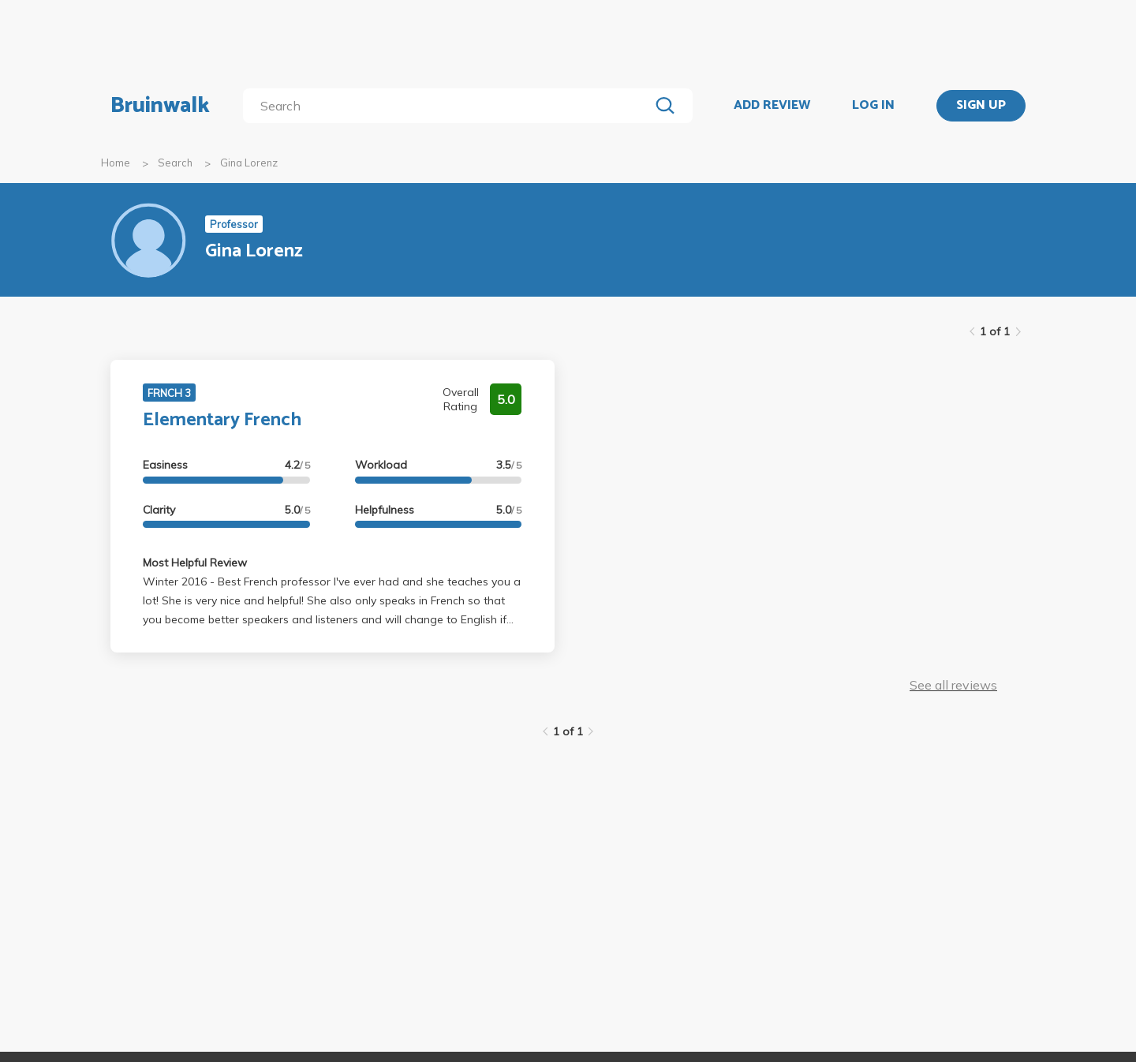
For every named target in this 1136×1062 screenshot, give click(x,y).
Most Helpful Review (195, 562)
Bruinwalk (160, 105)
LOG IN (873, 105)
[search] (449, 105)
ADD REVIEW (772, 105)
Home (115, 162)
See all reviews (953, 685)
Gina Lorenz (249, 162)
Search (175, 162)
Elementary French (222, 420)
